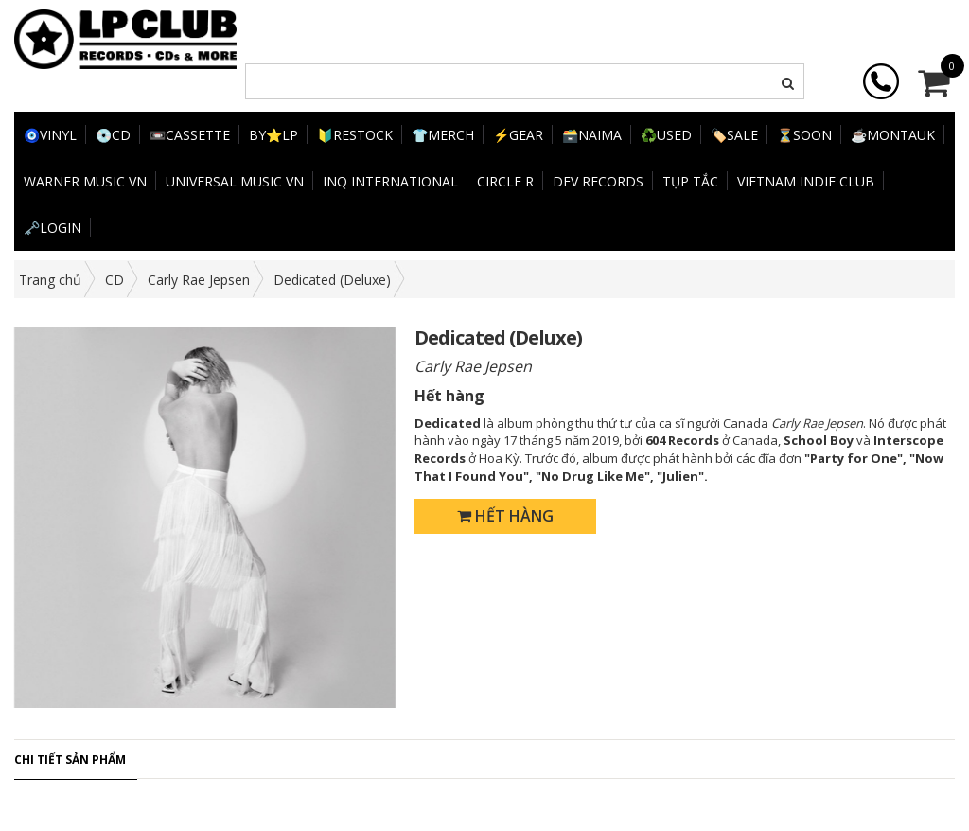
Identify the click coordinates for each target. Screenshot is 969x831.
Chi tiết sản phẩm (70, 759)
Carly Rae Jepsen (199, 280)
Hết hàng (505, 515)
